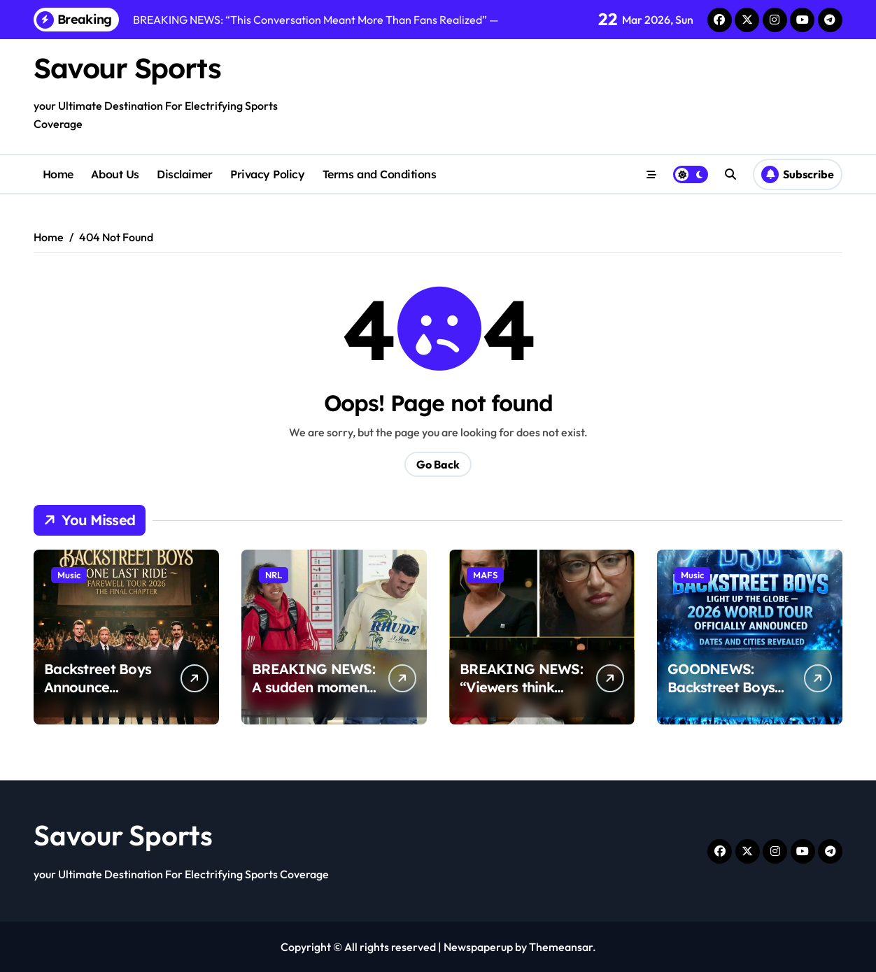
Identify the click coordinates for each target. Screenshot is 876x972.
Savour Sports (127, 67)
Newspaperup (478, 947)
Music (68, 574)
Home (58, 174)
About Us (115, 174)
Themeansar (561, 947)
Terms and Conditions (379, 174)
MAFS (485, 574)
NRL (273, 574)
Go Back (438, 464)
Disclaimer (184, 174)
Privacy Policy (267, 174)
